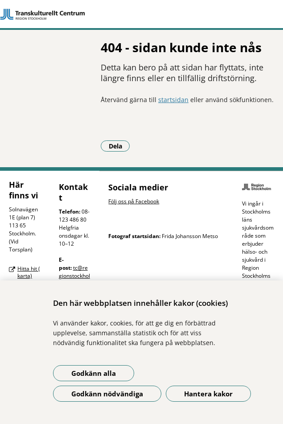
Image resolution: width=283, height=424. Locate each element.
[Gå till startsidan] (141, 14)
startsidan (173, 99)
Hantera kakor (208, 393)
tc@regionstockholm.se (74, 276)
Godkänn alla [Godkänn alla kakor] (93, 373)
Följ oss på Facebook (133, 201)
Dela (119, 145)
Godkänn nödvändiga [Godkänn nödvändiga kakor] (107, 393)
